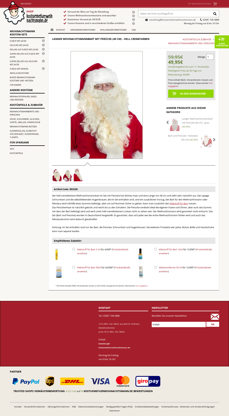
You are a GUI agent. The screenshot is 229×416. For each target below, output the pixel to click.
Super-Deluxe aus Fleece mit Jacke (24, 55)
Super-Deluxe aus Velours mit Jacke (23, 63)
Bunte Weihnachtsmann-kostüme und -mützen (23, 79)
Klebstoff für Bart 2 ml (88, 249)
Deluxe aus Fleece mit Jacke (24, 49)
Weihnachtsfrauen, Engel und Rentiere (23, 98)
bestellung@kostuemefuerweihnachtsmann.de (172, 19)
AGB (134, 29)
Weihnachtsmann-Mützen (23, 126)
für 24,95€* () (103, 269)
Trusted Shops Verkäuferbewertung (39, 391)
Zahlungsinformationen (113, 29)
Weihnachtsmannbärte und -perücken (25, 113)
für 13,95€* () (185, 251)
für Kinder (15, 84)
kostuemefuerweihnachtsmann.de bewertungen (118, 391)
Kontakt (60, 29)
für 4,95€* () (102, 251)
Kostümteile (16, 153)
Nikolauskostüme (19, 73)
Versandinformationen (82, 29)
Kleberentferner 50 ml (170, 267)
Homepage (51, 29)
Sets (12, 148)
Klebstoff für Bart (179, 203)
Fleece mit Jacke (18, 41)
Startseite (29, 13)
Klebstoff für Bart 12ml (171, 249)
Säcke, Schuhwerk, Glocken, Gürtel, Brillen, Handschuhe (25, 121)
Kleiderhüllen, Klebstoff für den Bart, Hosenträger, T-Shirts (24, 134)
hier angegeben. (142, 286)
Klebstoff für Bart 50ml (89, 267)
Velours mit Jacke (19, 45)
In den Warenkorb (222, 45)
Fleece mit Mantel (19, 68)
